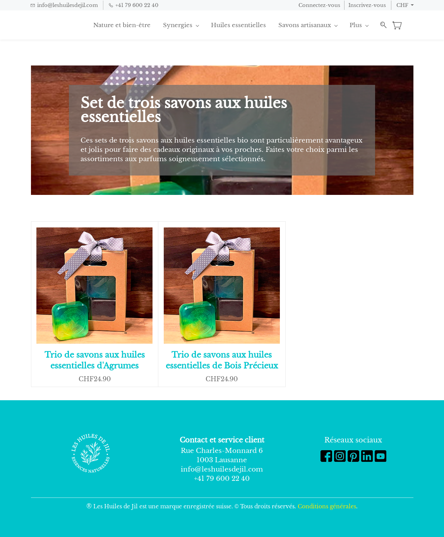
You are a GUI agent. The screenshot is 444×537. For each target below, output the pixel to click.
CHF (402, 5)
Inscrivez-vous (367, 5)
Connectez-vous (319, 5)
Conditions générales (327, 506)
